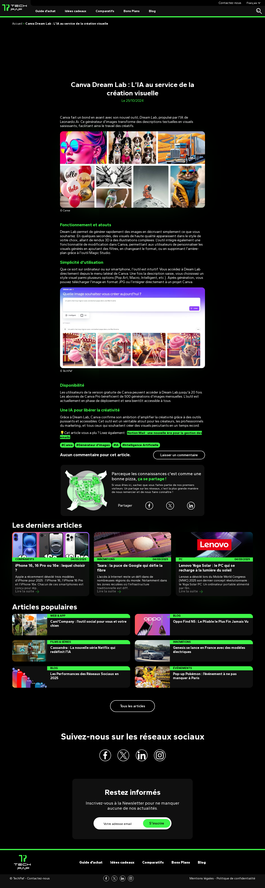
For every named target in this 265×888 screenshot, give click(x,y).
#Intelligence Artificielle (140, 445)
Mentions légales (201, 883)
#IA (116, 445)
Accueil (17, 23)
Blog (152, 11)
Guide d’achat (45, 11)
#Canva (67, 445)
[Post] (50, 564)
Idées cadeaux (75, 11)
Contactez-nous (230, 3)
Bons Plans (132, 11)
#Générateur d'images (93, 445)
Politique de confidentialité (235, 883)
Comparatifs (105, 11)
